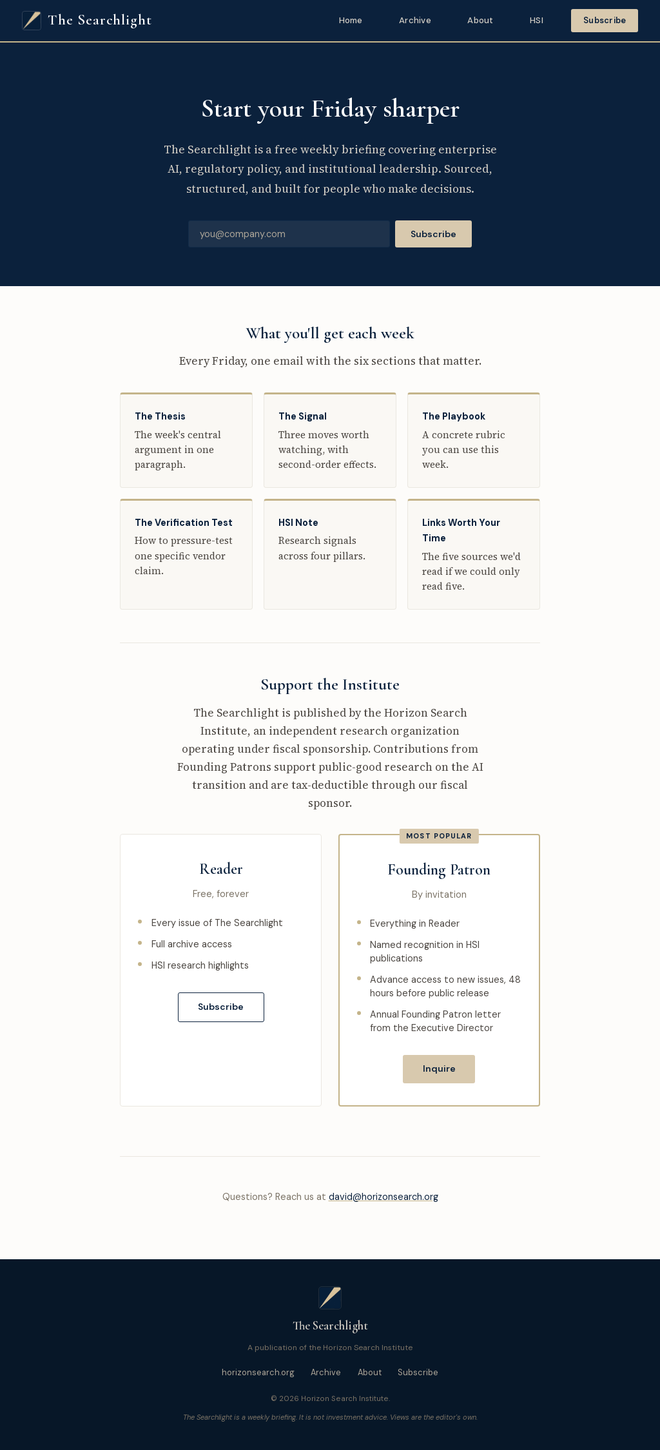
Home (351, 20)
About (480, 20)
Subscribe (604, 20)
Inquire (439, 1068)
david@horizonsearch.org (383, 1197)
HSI (536, 20)
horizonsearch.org (258, 1372)
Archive (415, 20)
